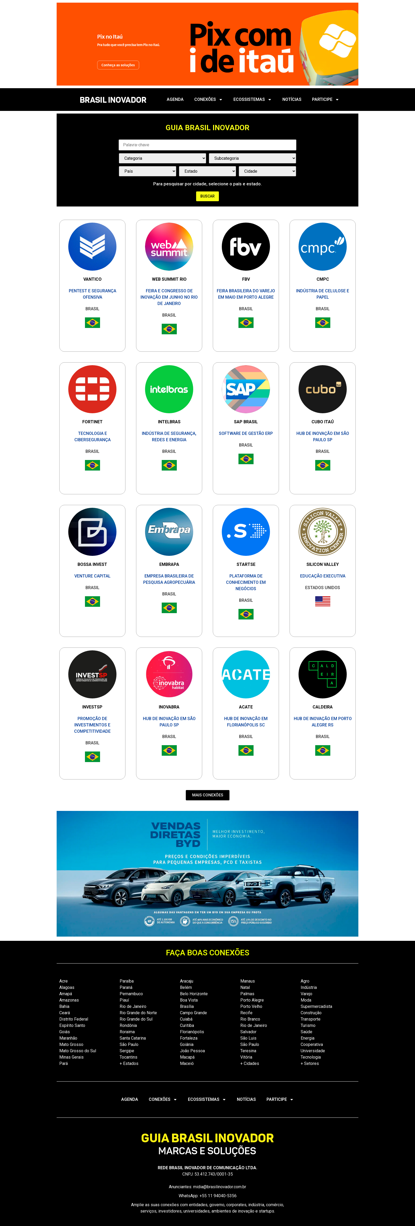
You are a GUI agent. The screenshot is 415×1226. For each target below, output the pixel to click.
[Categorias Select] (162, 158)
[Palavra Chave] (207, 145)
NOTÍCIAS (291, 99)
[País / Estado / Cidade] (147, 171)
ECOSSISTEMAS (252, 99)
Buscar (207, 196)
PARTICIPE (325, 99)
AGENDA (175, 99)
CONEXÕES (208, 99)
